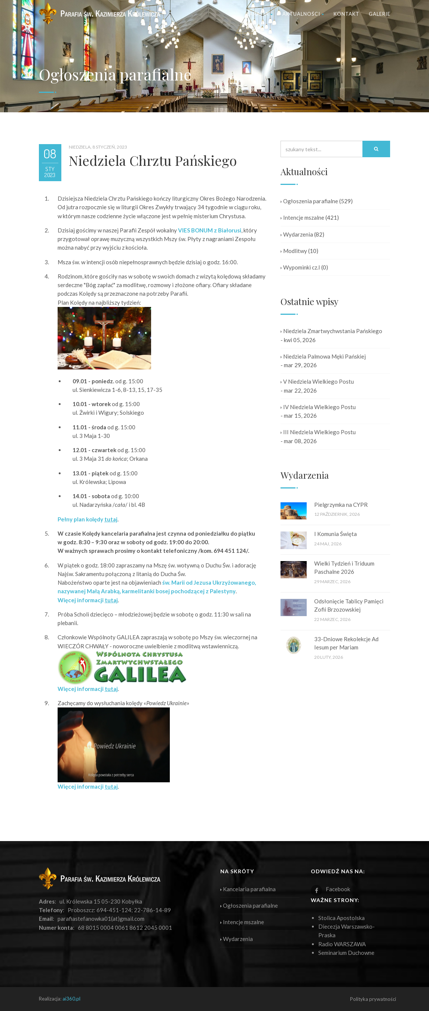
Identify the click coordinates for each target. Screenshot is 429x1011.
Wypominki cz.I (300, 267)
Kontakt (346, 14)
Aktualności (303, 14)
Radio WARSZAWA (342, 944)
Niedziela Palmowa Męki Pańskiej (323, 356)
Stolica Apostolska (341, 917)
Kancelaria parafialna (248, 889)
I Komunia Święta (335, 533)
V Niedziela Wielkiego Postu (317, 381)
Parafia (259, 14)
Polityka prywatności (373, 999)
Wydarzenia (297, 234)
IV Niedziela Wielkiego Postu (318, 407)
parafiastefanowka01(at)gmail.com (101, 918)
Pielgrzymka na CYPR (341, 504)
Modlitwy (294, 250)
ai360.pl (71, 999)
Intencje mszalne (302, 217)
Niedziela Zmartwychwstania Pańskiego (331, 331)
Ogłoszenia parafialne (309, 201)
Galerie (379, 14)
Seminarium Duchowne (346, 952)
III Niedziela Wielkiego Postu (318, 432)
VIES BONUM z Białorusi (209, 230)
